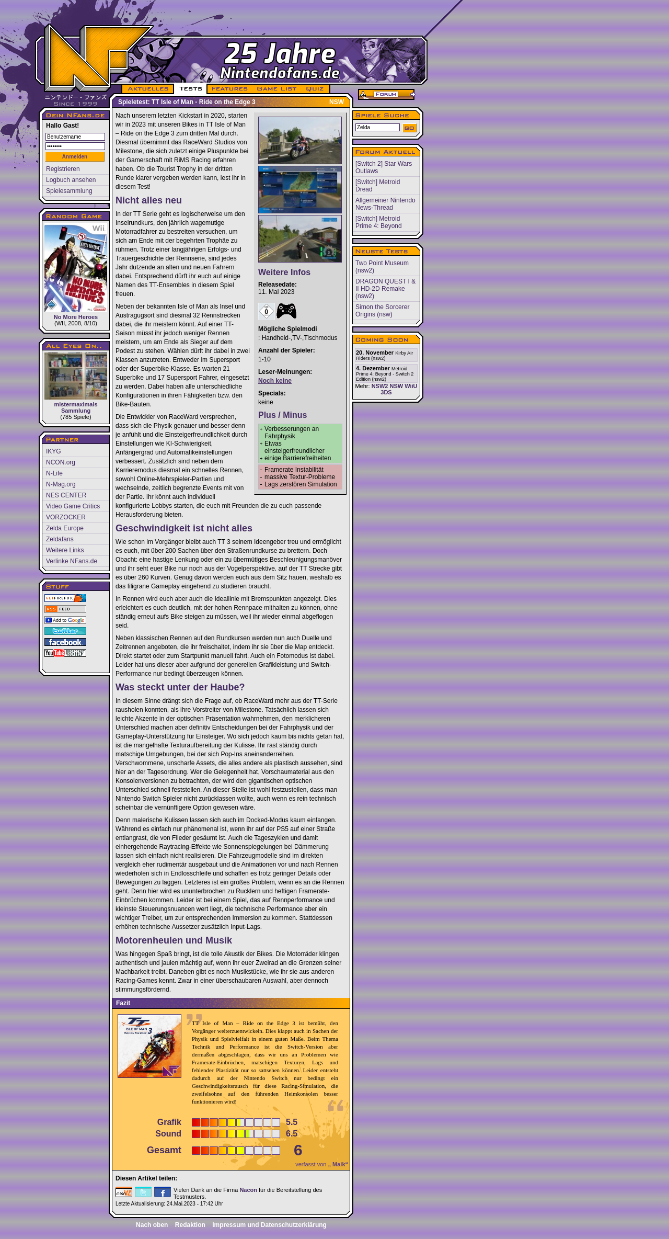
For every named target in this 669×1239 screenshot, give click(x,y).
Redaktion (190, 1225)
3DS (385, 392)
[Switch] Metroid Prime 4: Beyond (378, 222)
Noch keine (275, 380)
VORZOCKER (66, 517)
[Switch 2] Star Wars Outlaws (383, 167)
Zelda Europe (65, 528)
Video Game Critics (73, 506)
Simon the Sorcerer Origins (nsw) (382, 310)
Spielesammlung (69, 191)
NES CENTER (66, 495)
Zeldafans (60, 539)
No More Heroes (75, 271)
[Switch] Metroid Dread (377, 185)
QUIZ (315, 89)
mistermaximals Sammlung (75, 383)
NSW (396, 386)
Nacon (248, 1190)
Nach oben (152, 1225)
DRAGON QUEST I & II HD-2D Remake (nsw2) (385, 289)
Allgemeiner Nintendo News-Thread (385, 204)
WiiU (411, 386)
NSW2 (380, 386)
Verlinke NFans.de (71, 561)
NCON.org (60, 462)
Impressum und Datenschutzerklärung (269, 1225)
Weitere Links (65, 550)
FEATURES (230, 89)
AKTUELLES (147, 89)
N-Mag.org (61, 484)
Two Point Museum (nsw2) (382, 266)
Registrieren (63, 169)
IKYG (53, 451)
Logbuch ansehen (71, 180)
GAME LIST (277, 89)
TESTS (190, 89)
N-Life (54, 473)
